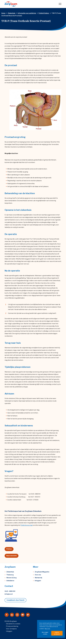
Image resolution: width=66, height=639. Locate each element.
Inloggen (38, 580)
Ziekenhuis (10, 572)
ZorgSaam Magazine (42, 572)
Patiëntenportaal (27, 525)
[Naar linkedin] (12, 615)
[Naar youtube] (23, 615)
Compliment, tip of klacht (15, 600)
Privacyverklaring (12, 626)
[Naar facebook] (7, 615)
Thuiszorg (10, 575)
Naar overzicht (11, 555)
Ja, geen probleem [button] (57, 633)
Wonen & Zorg (11, 578)
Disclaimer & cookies (13, 624)
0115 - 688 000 (10, 591)
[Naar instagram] (17, 615)
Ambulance (10, 580)
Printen (9, 549)
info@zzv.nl (9, 594)
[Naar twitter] (28, 615)
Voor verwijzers (11, 629)
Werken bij (38, 578)
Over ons (38, 575)
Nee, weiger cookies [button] (45, 633)
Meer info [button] (47, 628)
